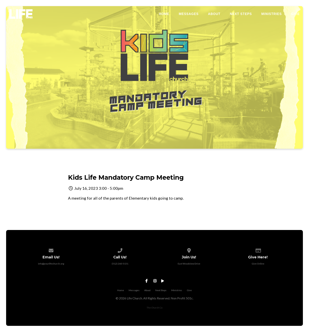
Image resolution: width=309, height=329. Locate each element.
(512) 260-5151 (120, 263)
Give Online (258, 263)
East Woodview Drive (189, 263)
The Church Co (154, 307)
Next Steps (241, 14)
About (214, 14)
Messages (188, 14)
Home (164, 14)
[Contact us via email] (51, 249)
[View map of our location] (189, 249)
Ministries (271, 14)
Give (295, 14)
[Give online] (258, 249)
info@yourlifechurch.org (51, 263)
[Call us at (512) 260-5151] (120, 249)
